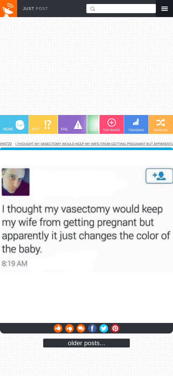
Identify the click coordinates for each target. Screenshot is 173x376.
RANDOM (160, 125)
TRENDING (136, 125)
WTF (41, 125)
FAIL (71, 125)
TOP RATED (111, 125)
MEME (13, 125)
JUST (35, 8)
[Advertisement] (86, 69)
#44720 (6, 144)
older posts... (86, 343)
